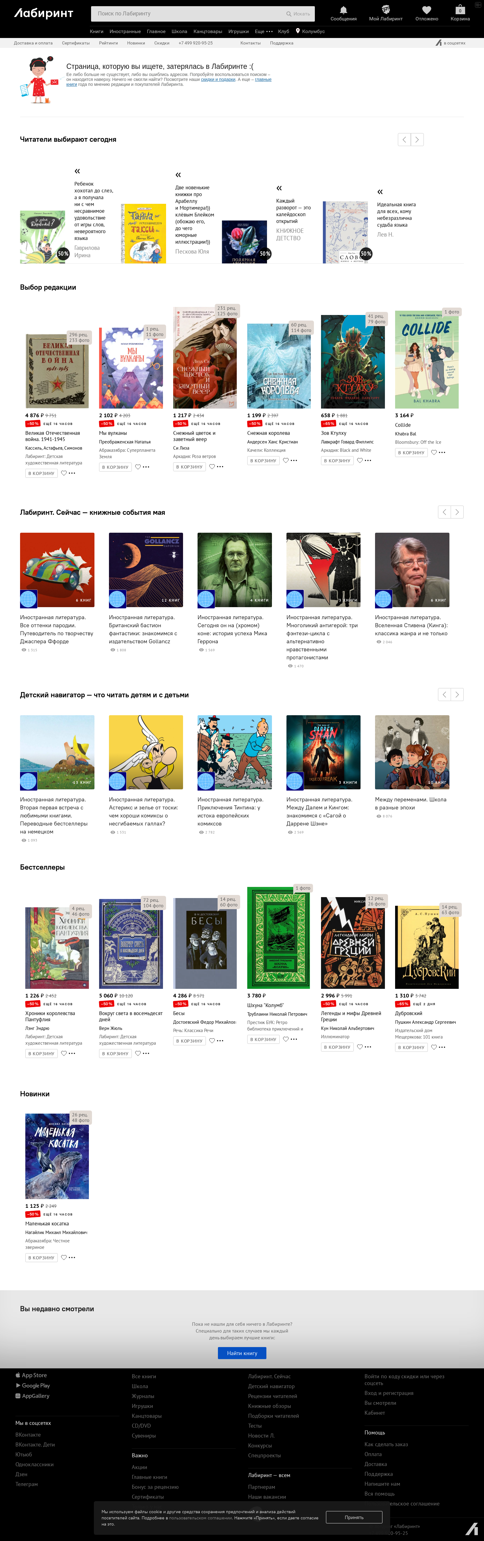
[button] (404, 139)
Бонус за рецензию (155, 1486)
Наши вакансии (267, 1496)
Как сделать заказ (386, 1444)
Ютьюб (23, 1454)
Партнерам (261, 1486)
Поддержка (282, 42)
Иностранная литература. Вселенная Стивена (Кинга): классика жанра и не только (411, 625)
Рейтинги (108, 42)
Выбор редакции (48, 287)
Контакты (250, 42)
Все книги (144, 1376)
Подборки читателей (273, 1415)
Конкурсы (260, 1445)
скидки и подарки (218, 79)
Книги (96, 31)
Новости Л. (261, 1435)
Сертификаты (76, 42)
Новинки (35, 1093)
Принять (354, 1517)
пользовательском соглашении (200, 1518)
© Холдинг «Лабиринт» (394, 1526)
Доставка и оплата (33, 42)
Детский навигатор (271, 1386)
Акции (139, 1467)
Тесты (255, 1425)
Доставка (376, 1464)
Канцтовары (208, 31)
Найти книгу (242, 1353)
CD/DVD (141, 1425)
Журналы (143, 1396)
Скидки (161, 42)
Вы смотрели (380, 1402)
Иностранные (125, 31)
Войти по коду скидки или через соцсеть (404, 1380)
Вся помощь (379, 1493)
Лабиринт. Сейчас (269, 1376)
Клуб (283, 31)
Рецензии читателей (272, 1396)
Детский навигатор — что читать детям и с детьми (104, 694)
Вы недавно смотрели (57, 1308)
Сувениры (144, 1435)
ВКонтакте (28, 1434)
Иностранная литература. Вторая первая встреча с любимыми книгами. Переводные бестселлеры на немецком (54, 815)
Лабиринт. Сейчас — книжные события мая (92, 512)
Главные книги (149, 1476)
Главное (156, 31)
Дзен (21, 1474)
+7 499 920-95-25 (196, 42)
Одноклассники (34, 1464)
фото (79, 340)
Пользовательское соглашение (402, 1503)
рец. (78, 334)
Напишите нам (382, 1483)
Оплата (373, 1454)
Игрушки (238, 31)
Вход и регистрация (389, 1392)
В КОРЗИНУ (41, 473)
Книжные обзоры (269, 1405)
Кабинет (375, 1412)
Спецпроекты (264, 1455)
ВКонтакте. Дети (35, 1444)
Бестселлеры (42, 866)
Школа (179, 31)
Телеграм (26, 1484)
